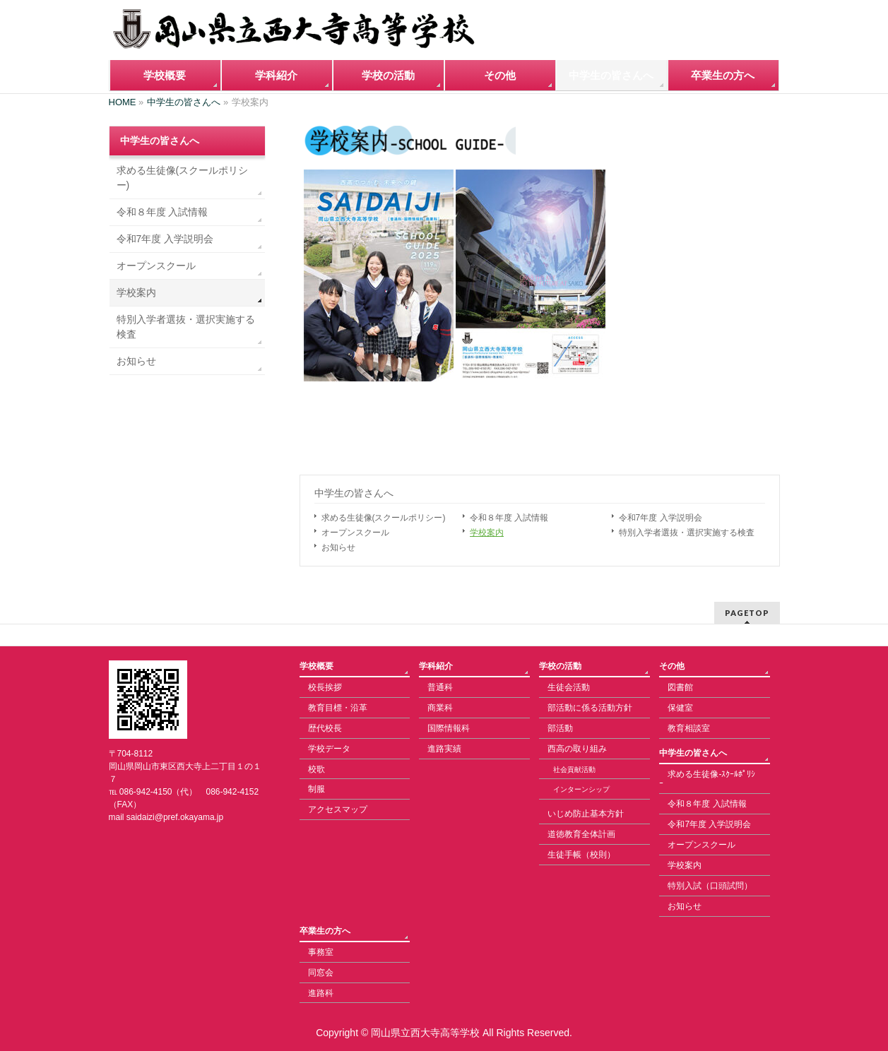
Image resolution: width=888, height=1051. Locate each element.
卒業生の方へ (325, 931)
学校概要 (316, 666)
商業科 (440, 708)
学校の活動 (560, 666)
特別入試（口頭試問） (710, 886)
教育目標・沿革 (337, 708)
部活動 (560, 728)
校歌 (316, 769)
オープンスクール (355, 533)
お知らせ (338, 547)
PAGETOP (747, 612)
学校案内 (487, 533)
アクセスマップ (337, 809)
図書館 (680, 687)
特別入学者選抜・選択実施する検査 (686, 533)
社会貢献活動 (574, 769)
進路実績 (444, 749)
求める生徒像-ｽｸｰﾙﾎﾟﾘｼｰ (707, 779)
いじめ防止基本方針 (585, 814)
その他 (672, 666)
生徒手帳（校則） (581, 855)
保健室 (680, 708)
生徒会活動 (568, 687)
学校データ (329, 749)
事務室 (320, 952)
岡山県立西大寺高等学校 (425, 1032)
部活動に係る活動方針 (589, 708)
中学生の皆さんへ (353, 493)
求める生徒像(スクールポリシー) (383, 518)
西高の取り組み (577, 749)
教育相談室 (689, 728)
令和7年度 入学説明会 (660, 518)
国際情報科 (448, 728)
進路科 (320, 993)
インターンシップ (581, 789)
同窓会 (320, 973)
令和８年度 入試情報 (509, 518)
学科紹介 (436, 666)
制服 (316, 789)
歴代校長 (325, 728)
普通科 (440, 687)
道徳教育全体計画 (581, 834)
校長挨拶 (325, 687)
